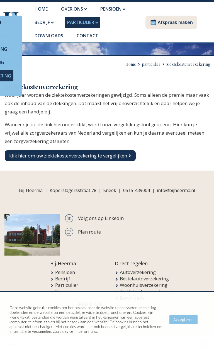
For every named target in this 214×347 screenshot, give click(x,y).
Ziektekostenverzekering (146, 285)
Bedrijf (62, 272)
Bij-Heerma (63, 256)
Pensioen (65, 265)
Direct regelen (131, 256)
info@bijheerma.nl (176, 184)
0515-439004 (136, 184)
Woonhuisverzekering (143, 278)
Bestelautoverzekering (144, 272)
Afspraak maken (171, 19)
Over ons (64, 285)
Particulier (66, 278)
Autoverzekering (138, 265)
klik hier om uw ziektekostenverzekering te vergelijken (68, 149)
